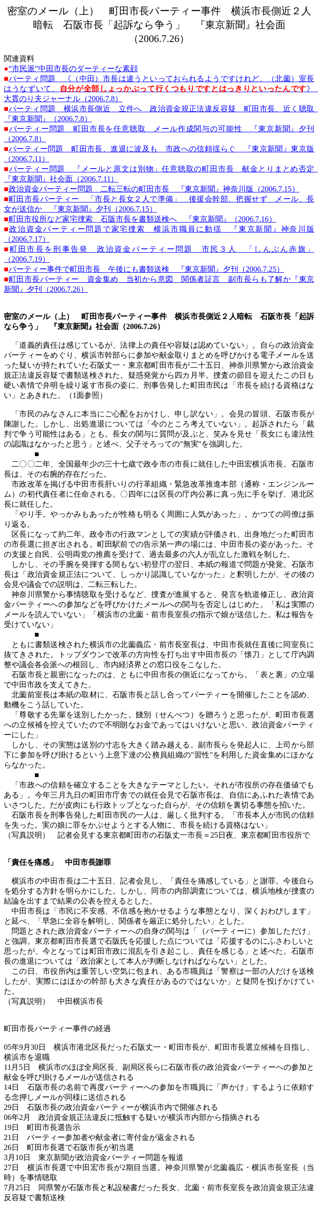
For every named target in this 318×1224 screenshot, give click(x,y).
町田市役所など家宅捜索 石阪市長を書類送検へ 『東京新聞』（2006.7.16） (142, 219)
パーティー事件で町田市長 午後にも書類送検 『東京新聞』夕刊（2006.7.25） (146, 269)
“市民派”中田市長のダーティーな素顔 (73, 68)
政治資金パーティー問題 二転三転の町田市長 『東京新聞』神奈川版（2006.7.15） (154, 189)
